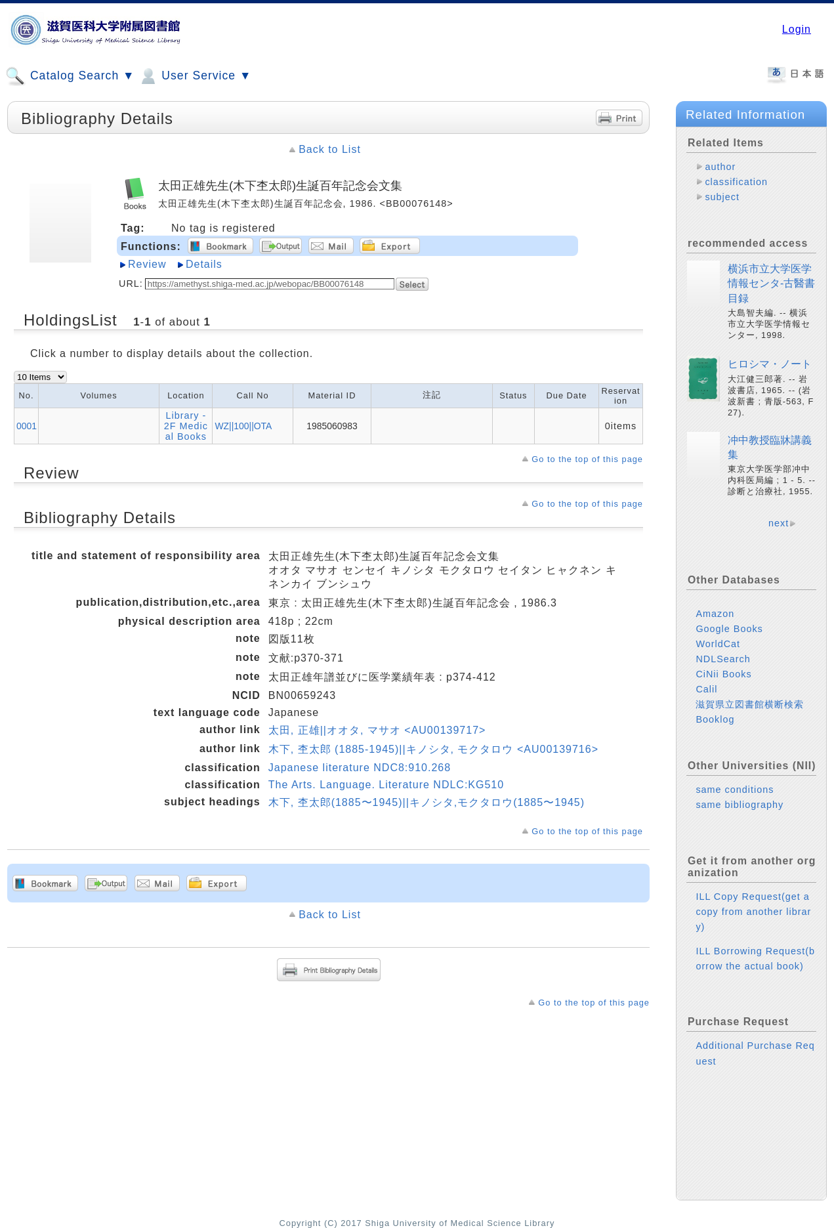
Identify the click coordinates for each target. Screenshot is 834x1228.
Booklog (715, 719)
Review (147, 264)
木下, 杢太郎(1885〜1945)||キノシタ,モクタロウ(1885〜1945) (426, 802)
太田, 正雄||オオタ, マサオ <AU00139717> (377, 730)
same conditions (735, 789)
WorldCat (718, 644)
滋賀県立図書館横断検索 (750, 704)
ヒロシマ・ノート (770, 364)
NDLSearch (723, 659)
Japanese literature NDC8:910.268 (359, 767)
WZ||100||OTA (243, 426)
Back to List (330, 149)
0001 (26, 426)
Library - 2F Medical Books (186, 426)
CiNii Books (723, 674)
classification (736, 182)
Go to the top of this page (587, 459)
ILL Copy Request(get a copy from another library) (753, 911)
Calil (706, 689)
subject (722, 197)
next (778, 523)
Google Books (729, 629)
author (720, 166)
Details (204, 264)
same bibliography (739, 804)
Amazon (715, 613)
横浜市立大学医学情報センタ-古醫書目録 (771, 283)
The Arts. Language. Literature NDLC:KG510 (386, 784)
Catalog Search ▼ (70, 76)
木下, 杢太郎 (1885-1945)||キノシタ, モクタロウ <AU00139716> (433, 749)
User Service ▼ (194, 76)
